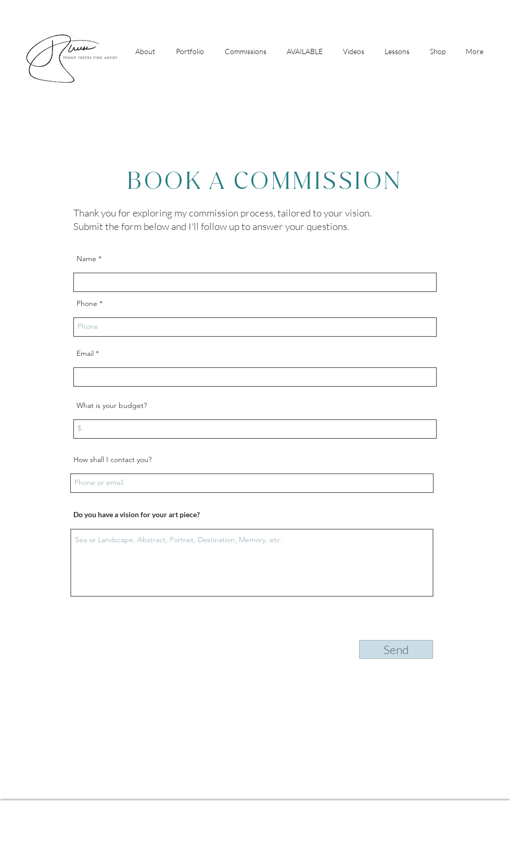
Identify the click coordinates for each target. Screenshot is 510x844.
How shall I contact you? (112, 459)
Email (85, 353)
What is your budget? (111, 405)
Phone (86, 303)
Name (86, 258)
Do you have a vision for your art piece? (136, 514)
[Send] (396, 649)
